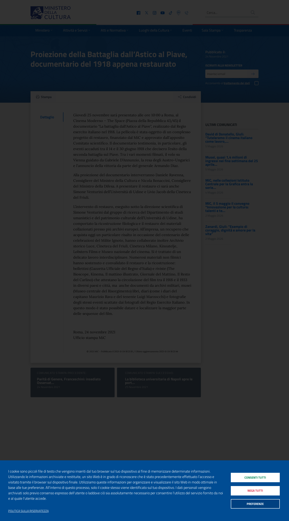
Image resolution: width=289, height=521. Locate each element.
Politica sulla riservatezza (28, 511)
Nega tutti (255, 490)
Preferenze (255, 504)
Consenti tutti (255, 477)
